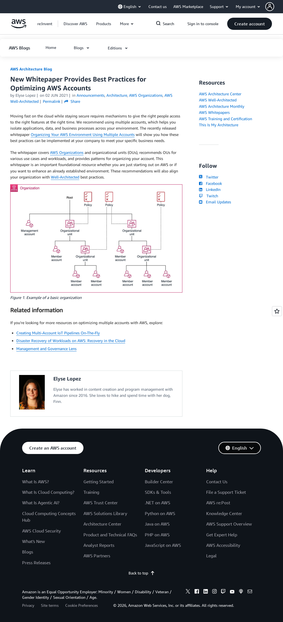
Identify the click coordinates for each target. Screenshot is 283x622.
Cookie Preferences (81, 605)
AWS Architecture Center (220, 93)
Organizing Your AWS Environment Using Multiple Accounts (83, 134)
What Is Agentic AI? (40, 502)
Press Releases (36, 562)
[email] (250, 592)
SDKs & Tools (158, 492)
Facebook (210, 183)
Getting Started (98, 481)
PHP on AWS (157, 534)
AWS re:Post (218, 502)
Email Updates (215, 202)
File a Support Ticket (226, 492)
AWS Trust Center (100, 502)
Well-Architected (65, 177)
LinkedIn (209, 189)
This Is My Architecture (218, 124)
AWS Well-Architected (218, 100)
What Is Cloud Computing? (48, 492)
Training (91, 492)
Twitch (208, 195)
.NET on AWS (157, 502)
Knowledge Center (224, 513)
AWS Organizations (66, 152)
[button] (274, 6)
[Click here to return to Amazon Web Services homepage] (18, 26)
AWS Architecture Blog (31, 69)
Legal (211, 555)
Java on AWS (157, 524)
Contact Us (216, 481)
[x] (188, 592)
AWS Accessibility (223, 545)
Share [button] (72, 101)
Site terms (50, 605)
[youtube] (232, 592)
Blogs (27, 552)
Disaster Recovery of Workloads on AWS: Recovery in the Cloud (70, 340)
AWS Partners (96, 555)
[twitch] (223, 592)
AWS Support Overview (229, 524)
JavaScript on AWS (163, 545)
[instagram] (214, 592)
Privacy (28, 605)
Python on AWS (160, 513)
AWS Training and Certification (225, 118)
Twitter (208, 177)
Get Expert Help (221, 534)
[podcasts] (241, 592)
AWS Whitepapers (214, 112)
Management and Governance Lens (46, 348)
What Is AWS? (35, 481)
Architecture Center (102, 524)
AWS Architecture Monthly (221, 106)
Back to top (142, 573)
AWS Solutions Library (105, 513)
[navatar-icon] (269, 6)
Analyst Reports (98, 545)
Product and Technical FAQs (110, 534)
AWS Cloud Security (41, 531)
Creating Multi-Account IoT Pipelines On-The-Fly (58, 332)
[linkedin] (205, 592)
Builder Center (159, 481)
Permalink (51, 101)
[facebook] (197, 592)
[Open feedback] (277, 311)
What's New (33, 541)
